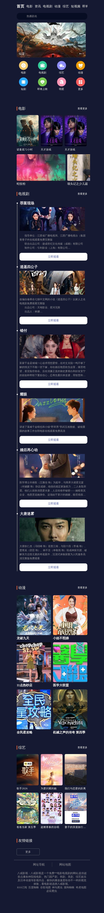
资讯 (38, 6)
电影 (30, 6)
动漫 (59, 6)
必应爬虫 (51, 907)
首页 (21, 6)
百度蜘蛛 (33, 904)
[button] (81, 54)
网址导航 (38, 881)
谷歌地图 (45, 904)
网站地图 (65, 881)
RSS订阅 (22, 904)
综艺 (67, 6)
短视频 (77, 6)
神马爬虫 (57, 904)
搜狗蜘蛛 (69, 904)
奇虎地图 (81, 904)
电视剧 (49, 6)
